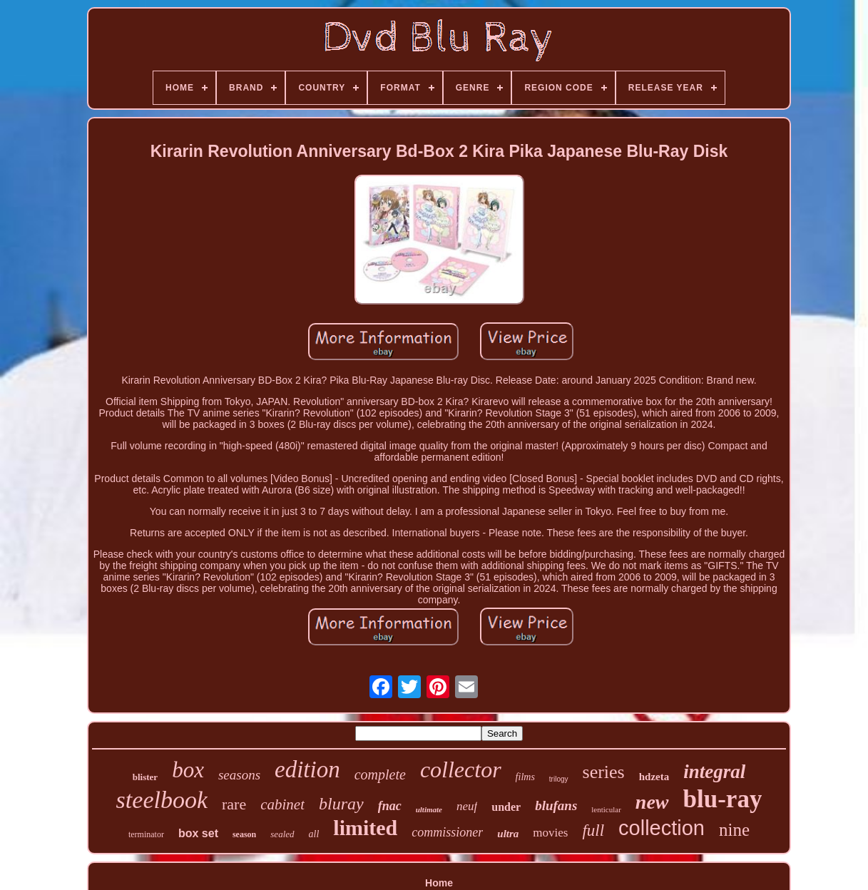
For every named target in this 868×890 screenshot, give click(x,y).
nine (734, 829)
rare (234, 804)
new (652, 802)
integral (714, 771)
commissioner (447, 832)
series (604, 772)
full (593, 830)
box (188, 769)
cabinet (282, 804)
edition (307, 769)
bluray (341, 803)
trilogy (558, 779)
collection (661, 828)
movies (550, 832)
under (506, 807)
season (244, 834)
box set (198, 833)
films (525, 777)
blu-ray (722, 799)
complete (380, 774)
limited (365, 827)
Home (439, 883)
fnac (390, 806)
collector (460, 769)
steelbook (162, 800)
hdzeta (654, 776)
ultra (508, 833)
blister (145, 777)
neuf (466, 806)
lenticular (606, 809)
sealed (282, 834)
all (314, 834)
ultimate (429, 809)
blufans (556, 805)
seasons (239, 774)
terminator (146, 834)
